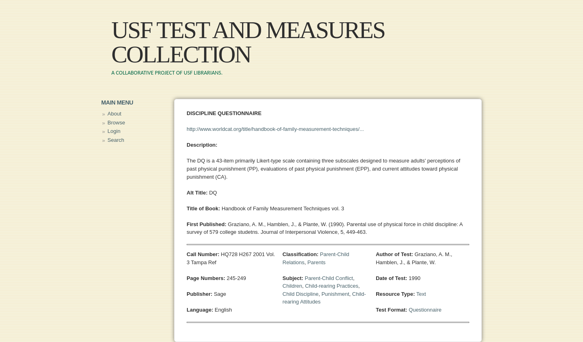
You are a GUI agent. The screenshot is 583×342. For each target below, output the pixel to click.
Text (421, 294)
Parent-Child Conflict (329, 278)
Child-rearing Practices (331, 286)
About (114, 114)
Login (114, 131)
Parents (316, 262)
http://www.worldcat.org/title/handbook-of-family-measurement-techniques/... (275, 129)
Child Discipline (301, 294)
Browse (116, 123)
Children (292, 286)
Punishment (335, 294)
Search (116, 140)
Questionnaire (425, 310)
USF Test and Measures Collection (248, 42)
